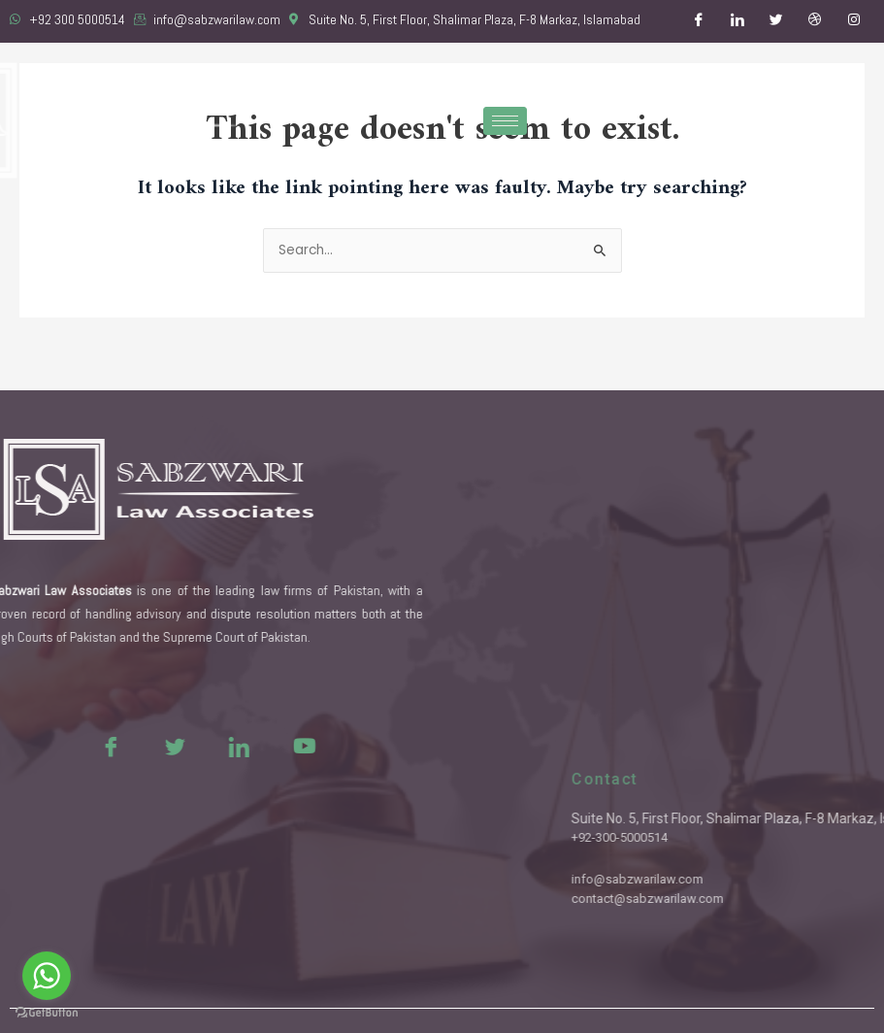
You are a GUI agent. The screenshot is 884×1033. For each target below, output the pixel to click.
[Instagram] (853, 21)
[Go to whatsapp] (46, 975)
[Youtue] (260, 745)
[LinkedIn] (737, 21)
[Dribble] (815, 21)
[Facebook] (698, 21)
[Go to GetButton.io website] (47, 1013)
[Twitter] (776, 21)
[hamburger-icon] (505, 121)
